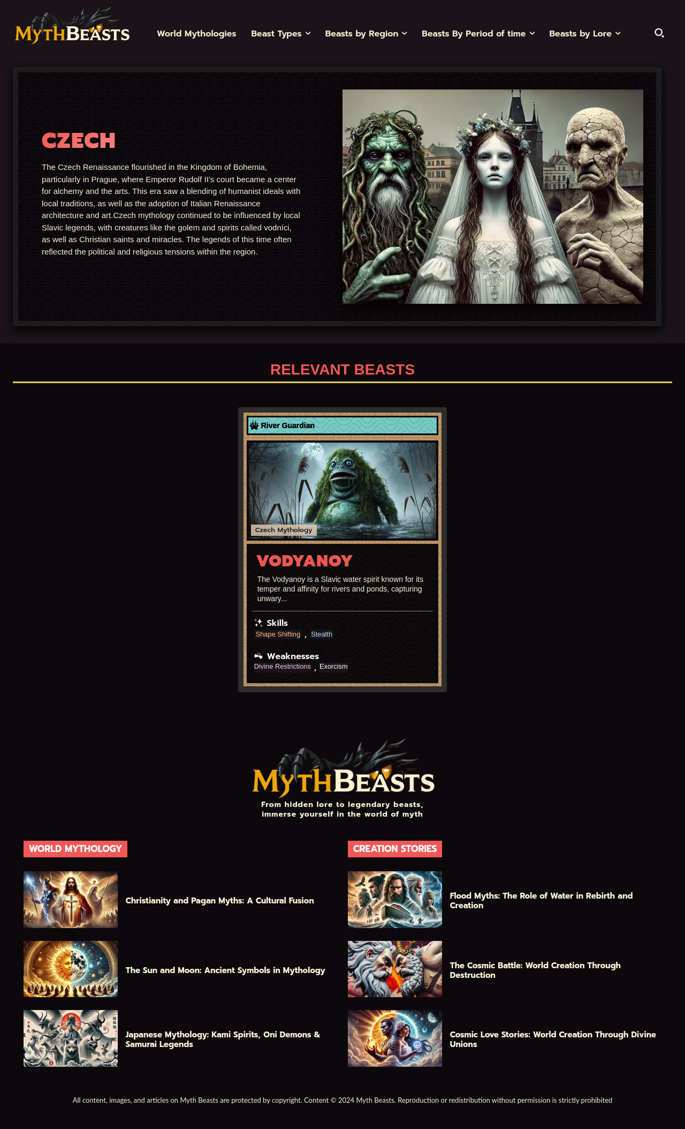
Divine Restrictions (285, 666)
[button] (659, 33)
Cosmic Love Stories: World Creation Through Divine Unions (553, 1039)
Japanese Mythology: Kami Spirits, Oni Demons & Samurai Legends (223, 1039)
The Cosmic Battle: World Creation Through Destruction (535, 970)
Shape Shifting (280, 634)
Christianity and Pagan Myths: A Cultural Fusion (220, 900)
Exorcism (340, 666)
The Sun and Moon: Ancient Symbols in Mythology (225, 970)
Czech (265, 530)
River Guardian (288, 425)
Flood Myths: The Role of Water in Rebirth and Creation (541, 900)
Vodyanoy (305, 560)
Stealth (327, 634)
